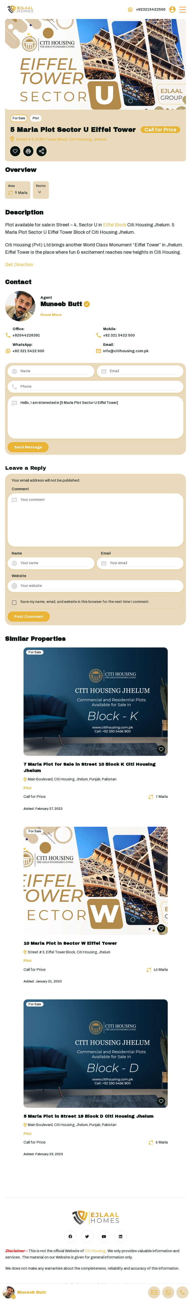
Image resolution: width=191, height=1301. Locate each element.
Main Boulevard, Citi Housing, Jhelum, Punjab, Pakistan (69, 779)
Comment (20, 489)
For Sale (19, 118)
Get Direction (19, 264)
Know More (50, 315)
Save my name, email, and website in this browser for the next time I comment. (85, 602)
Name (17, 553)
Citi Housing (95, 1251)
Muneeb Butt (61, 304)
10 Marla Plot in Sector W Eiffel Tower (70, 943)
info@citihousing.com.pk (122, 351)
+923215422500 (150, 9)
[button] (182, 9)
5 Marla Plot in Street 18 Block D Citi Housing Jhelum (89, 1116)
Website (19, 576)
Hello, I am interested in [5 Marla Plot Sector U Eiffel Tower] (98, 417)
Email (106, 553)
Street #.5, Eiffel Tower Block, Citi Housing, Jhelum (66, 952)
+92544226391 (22, 335)
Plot (36, 118)
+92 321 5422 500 (115, 335)
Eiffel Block (114, 224)
